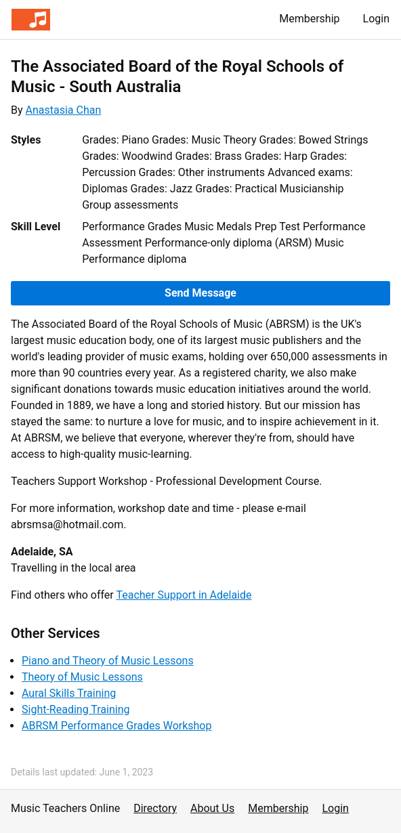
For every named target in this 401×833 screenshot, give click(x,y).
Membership (309, 18)
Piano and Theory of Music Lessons (108, 660)
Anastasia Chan (64, 110)
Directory (155, 808)
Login (376, 18)
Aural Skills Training (69, 693)
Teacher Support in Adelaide (183, 595)
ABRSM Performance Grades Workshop (116, 725)
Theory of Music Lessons (82, 676)
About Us (212, 808)
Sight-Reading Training (76, 709)
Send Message (200, 292)
